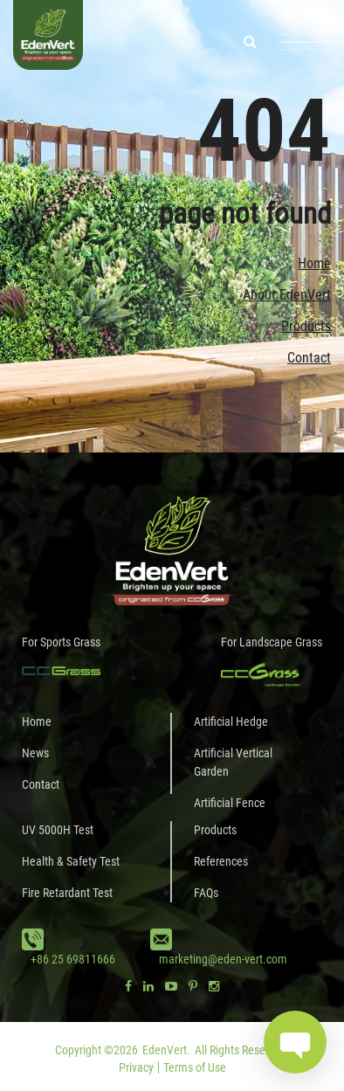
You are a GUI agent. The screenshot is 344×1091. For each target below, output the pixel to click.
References (221, 861)
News (35, 753)
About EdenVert (287, 295)
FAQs (206, 893)
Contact (309, 357)
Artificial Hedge (231, 721)
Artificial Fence (229, 803)
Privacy (136, 1067)
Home (314, 263)
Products (306, 326)
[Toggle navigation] (305, 42)
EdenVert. (166, 1050)
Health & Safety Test (71, 861)
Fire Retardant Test (67, 893)
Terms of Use (194, 1067)
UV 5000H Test (57, 830)
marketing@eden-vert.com (223, 959)
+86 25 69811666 (73, 959)
